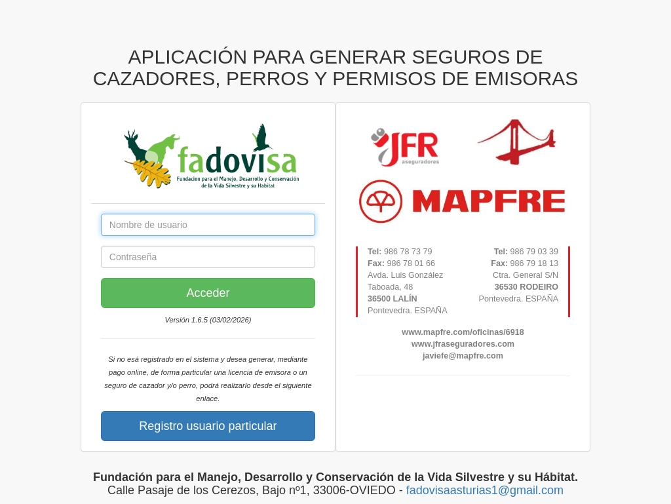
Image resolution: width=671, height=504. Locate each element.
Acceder (207, 293)
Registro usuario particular (208, 426)
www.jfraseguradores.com (463, 344)
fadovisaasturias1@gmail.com (485, 490)
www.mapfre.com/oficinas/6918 (463, 332)
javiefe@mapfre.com (463, 355)
